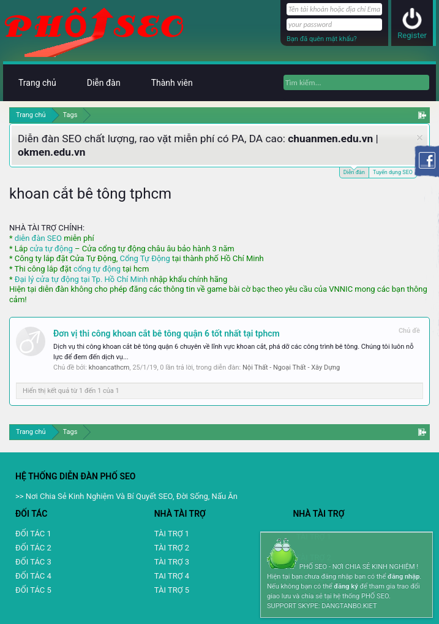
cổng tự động (97, 268)
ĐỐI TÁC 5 (33, 590)
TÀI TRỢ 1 (171, 533)
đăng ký (346, 586)
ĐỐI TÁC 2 (33, 547)
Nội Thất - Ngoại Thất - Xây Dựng (291, 367)
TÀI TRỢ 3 (171, 561)
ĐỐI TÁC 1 (33, 533)
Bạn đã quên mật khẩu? (322, 39)
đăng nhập (403, 576)
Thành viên (172, 83)
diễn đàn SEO (38, 238)
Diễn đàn (354, 171)
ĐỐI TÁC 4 (33, 575)
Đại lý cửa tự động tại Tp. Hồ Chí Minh (81, 279)
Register (412, 35)
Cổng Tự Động (144, 258)
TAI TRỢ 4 (171, 575)
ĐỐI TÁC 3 (33, 561)
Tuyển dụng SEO (393, 172)
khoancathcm (109, 367)
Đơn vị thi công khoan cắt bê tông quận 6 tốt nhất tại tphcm (166, 333)
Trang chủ (37, 83)
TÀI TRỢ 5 (171, 590)
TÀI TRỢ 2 (171, 547)
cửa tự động (50, 248)
